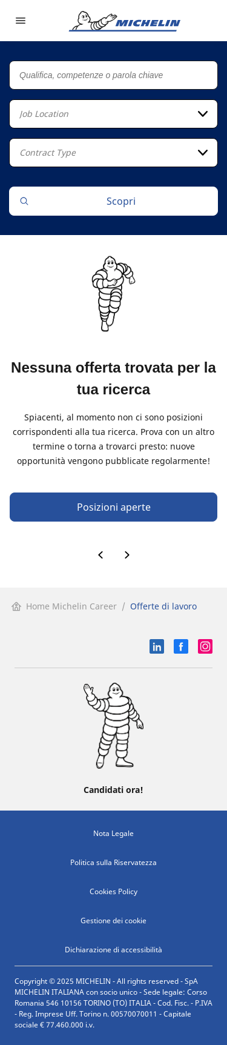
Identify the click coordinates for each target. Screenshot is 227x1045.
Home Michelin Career (64, 606)
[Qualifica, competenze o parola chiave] (113, 75)
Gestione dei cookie (113, 920)
